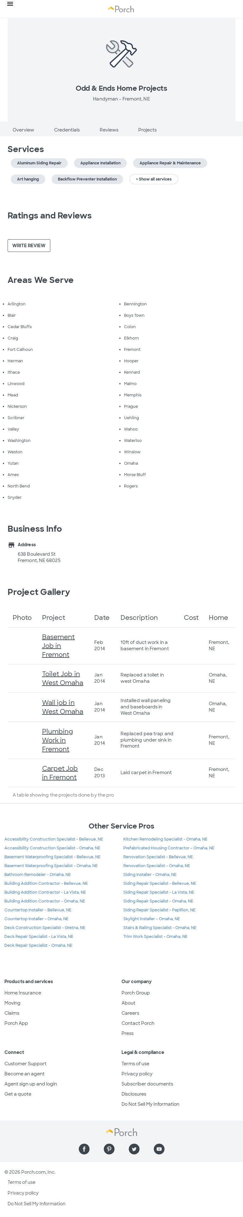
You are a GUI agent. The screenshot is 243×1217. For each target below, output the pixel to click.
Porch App (16, 1023)
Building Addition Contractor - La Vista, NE (45, 892)
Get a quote (17, 1094)
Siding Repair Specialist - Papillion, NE (159, 910)
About (128, 1003)
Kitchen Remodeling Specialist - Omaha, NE (165, 839)
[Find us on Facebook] (84, 1149)
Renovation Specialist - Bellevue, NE (158, 856)
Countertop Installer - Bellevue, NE (38, 910)
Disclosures (134, 1094)
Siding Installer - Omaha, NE (150, 874)
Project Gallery (39, 592)
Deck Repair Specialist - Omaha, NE (38, 945)
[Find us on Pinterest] (109, 1149)
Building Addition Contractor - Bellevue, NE (46, 883)
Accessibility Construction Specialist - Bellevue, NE (53, 839)
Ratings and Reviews (50, 215)
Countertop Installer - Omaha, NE (36, 918)
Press (128, 1033)
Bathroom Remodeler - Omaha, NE (37, 874)
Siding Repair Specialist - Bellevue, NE (159, 883)
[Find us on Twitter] (134, 1149)
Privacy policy (137, 1074)
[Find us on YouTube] (159, 1149)
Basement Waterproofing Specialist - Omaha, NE (51, 865)
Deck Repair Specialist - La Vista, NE (38, 936)
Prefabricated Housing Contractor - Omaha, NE (169, 848)
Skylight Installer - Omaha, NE (151, 918)
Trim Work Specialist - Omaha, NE (155, 936)
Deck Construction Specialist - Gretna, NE (44, 927)
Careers (130, 1013)
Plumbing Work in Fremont (57, 740)
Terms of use (135, 1064)
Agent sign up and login (30, 1084)
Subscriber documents (147, 1084)
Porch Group (136, 993)
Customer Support (25, 1064)
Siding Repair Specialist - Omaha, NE (158, 901)
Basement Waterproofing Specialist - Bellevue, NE (52, 856)
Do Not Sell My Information (150, 1104)
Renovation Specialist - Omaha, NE (156, 865)
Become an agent (24, 1074)
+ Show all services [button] (153, 179)
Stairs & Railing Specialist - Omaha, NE (159, 927)
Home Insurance (22, 993)
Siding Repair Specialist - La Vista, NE (158, 892)
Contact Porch (138, 1023)
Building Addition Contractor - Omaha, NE (44, 901)
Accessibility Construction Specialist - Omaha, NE (52, 848)
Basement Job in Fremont (58, 646)
